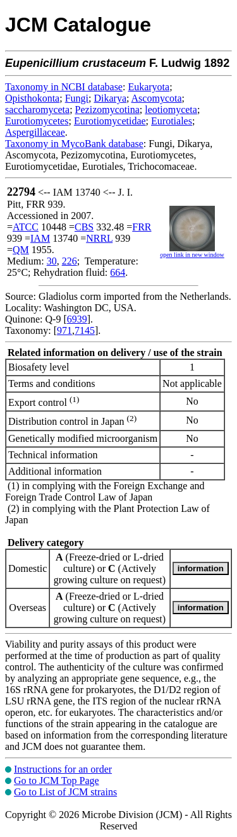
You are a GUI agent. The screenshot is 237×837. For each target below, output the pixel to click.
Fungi (76, 98)
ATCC (26, 227)
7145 (85, 330)
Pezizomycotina (107, 109)
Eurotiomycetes (36, 121)
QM (21, 249)
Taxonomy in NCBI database (64, 86)
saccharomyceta (37, 109)
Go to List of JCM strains (65, 792)
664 (117, 272)
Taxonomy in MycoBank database (74, 143)
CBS (84, 227)
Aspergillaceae (35, 132)
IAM (40, 238)
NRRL (99, 238)
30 (52, 261)
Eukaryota (148, 86)
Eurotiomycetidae (110, 121)
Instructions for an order (63, 769)
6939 (77, 319)
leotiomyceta (171, 109)
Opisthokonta (32, 98)
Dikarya (110, 98)
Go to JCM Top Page (56, 780)
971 (64, 330)
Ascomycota (156, 98)
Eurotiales (171, 121)
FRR (141, 227)
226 (69, 261)
